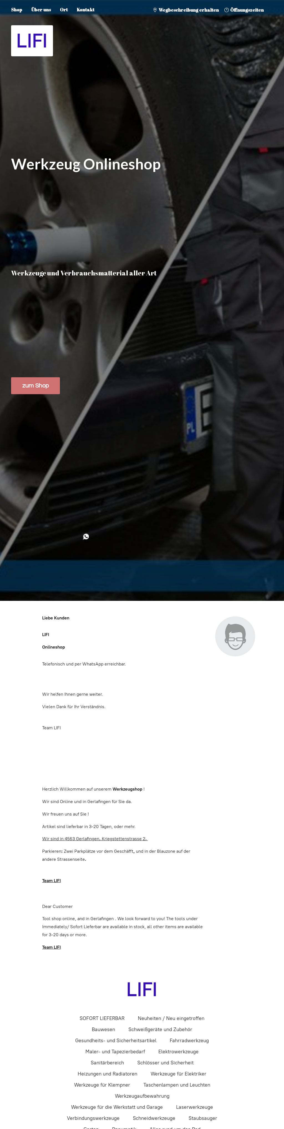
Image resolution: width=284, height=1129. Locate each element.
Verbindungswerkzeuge (93, 1118)
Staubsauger (203, 1118)
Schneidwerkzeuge (154, 1118)
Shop (16, 10)
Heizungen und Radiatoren (107, 1074)
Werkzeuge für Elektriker (178, 1074)
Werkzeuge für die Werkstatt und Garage (117, 1107)
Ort (64, 10)
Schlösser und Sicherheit (165, 1063)
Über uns (41, 10)
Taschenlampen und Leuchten (176, 1085)
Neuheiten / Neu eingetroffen (171, 1018)
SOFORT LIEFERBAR (102, 1018)
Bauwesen (103, 1029)
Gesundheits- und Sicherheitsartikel (115, 1040)
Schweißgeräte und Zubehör (160, 1029)
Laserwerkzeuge (194, 1107)
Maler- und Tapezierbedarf (115, 1052)
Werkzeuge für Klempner (102, 1085)
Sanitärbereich (107, 1063)
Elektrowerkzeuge (178, 1052)
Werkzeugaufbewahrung (142, 1096)
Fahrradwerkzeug (189, 1040)
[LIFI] (142, 989)
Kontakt (85, 10)
